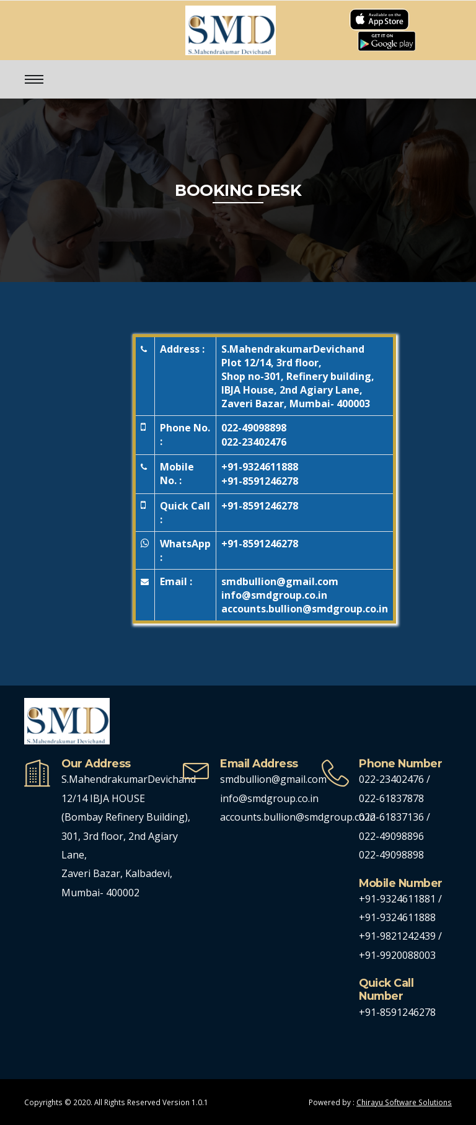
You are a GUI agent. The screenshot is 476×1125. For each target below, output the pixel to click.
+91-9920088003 (397, 955)
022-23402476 (253, 442)
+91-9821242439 (398, 936)
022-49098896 (391, 836)
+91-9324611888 (259, 467)
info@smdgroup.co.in (269, 798)
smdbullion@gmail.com (273, 779)
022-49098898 (253, 428)
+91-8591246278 (259, 481)
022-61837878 (391, 798)
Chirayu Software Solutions (404, 1102)
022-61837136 (391, 817)
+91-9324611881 (398, 899)
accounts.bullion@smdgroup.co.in (298, 817)
